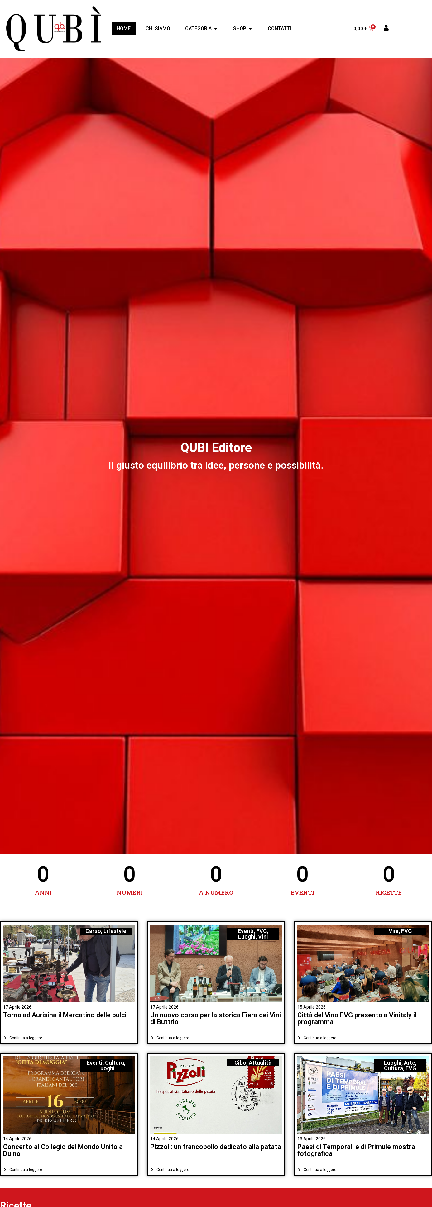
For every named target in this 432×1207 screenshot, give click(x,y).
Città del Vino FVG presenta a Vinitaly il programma (356, 1018)
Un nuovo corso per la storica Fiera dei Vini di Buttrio (215, 1018)
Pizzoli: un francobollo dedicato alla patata (215, 1147)
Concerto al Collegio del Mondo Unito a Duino (63, 1150)
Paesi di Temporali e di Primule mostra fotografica (356, 1150)
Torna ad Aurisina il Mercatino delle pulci (65, 1015)
